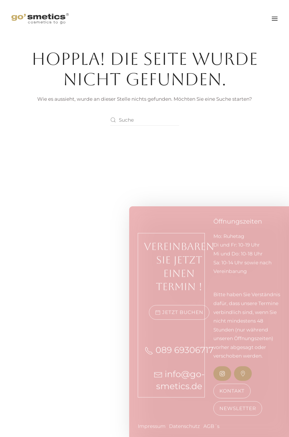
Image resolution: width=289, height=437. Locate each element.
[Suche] (144, 120)
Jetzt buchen (179, 317)
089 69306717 (179, 354)
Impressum (152, 431)
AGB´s (211, 431)
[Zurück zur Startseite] (40, 19)
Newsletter (237, 412)
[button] (275, 19)
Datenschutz (184, 431)
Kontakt (232, 395)
